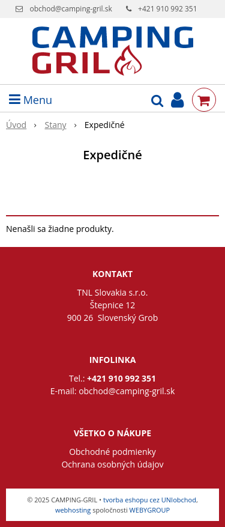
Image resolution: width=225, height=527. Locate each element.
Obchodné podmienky (112, 451)
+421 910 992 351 (167, 9)
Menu (30, 100)
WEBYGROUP (150, 509)
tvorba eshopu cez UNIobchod (149, 499)
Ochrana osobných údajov (112, 464)
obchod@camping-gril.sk (71, 9)
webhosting (73, 509)
